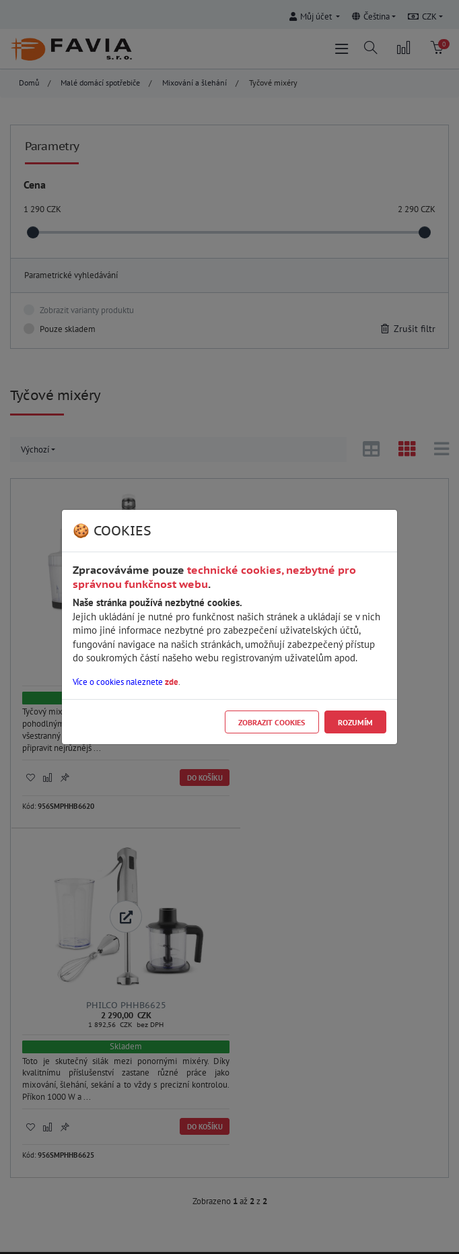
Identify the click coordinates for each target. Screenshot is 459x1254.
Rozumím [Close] (355, 722)
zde (171, 682)
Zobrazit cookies (271, 722)
